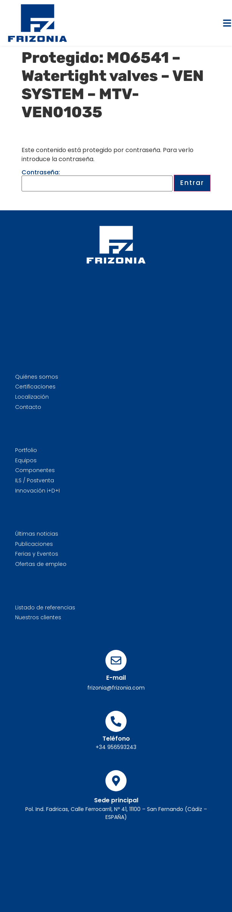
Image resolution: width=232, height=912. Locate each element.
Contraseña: (97, 180)
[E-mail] (116, 660)
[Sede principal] (116, 780)
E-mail (116, 677)
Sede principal (116, 800)
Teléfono (116, 738)
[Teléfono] (116, 721)
